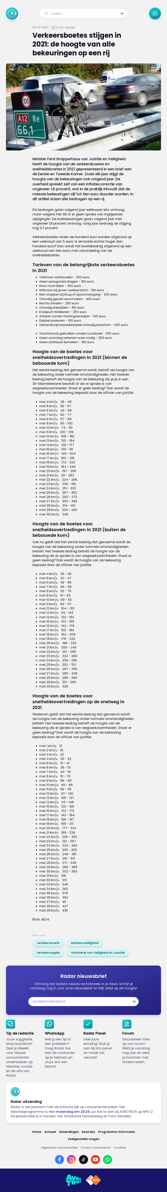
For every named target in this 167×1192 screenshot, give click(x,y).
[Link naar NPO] (93, 1180)
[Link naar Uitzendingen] (69, 1132)
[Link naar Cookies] (120, 1148)
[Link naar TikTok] (83, 1159)
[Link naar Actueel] (50, 1132)
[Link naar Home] (36, 1132)
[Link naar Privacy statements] (96, 1148)
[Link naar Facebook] (59, 1159)
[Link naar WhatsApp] (107, 1159)
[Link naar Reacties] (88, 1132)
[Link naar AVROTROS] (73, 1180)
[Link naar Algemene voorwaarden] (59, 1148)
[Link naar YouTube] (95, 1159)
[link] (48, 943)
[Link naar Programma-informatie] (116, 1132)
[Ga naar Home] (12, 14)
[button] (121, 13)
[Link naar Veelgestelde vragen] (83, 1139)
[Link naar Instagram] (71, 1159)
